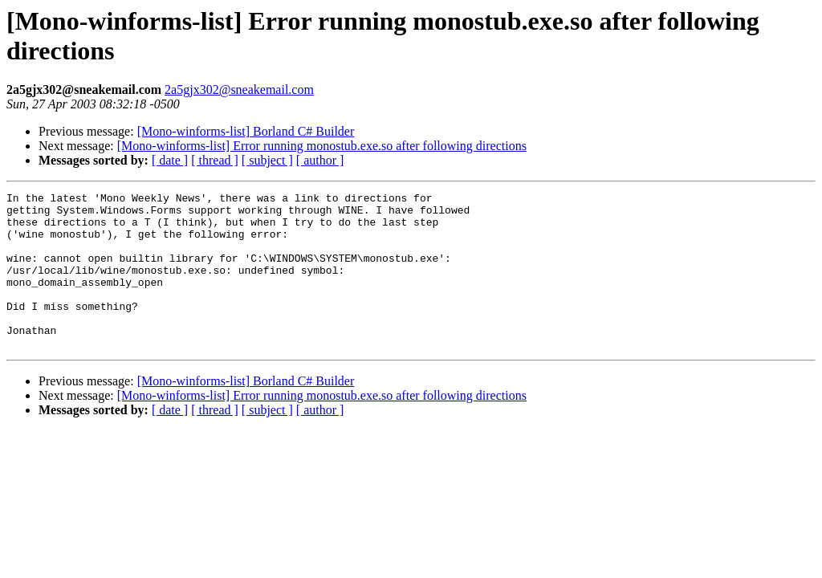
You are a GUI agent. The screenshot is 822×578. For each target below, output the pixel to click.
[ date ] (170, 160)
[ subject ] (267, 160)
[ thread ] (214, 160)
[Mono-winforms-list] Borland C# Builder (246, 131)
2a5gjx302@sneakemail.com (239, 89)
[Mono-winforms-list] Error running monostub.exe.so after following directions (322, 146)
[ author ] (320, 160)
